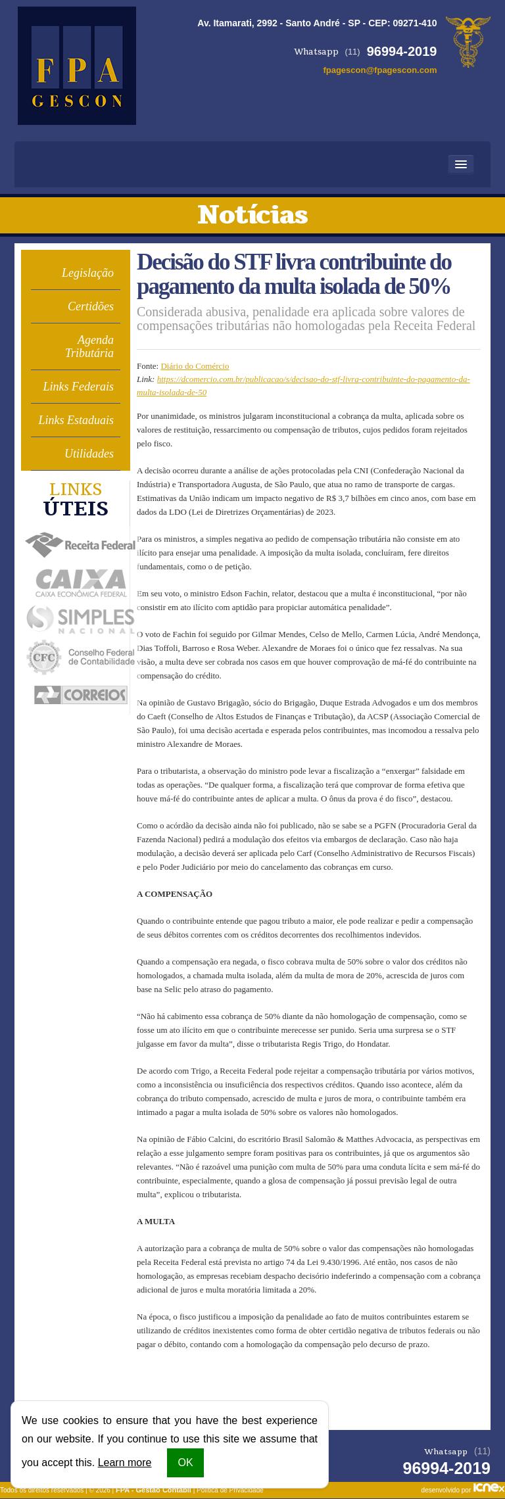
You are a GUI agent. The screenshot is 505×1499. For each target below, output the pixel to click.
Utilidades (89, 453)
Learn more (125, 1462)
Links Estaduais (76, 420)
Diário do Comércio (194, 366)
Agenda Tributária (89, 346)
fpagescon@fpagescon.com (380, 70)
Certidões (91, 306)
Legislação (88, 272)
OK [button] (185, 1462)
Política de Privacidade (230, 1490)
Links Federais (78, 386)
